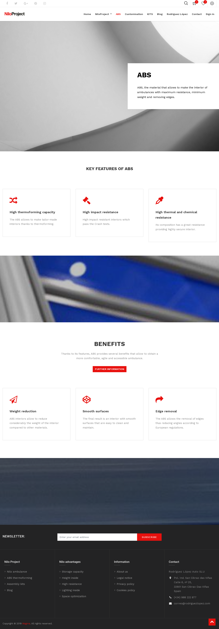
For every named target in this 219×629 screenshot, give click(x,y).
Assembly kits (16, 584)
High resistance (72, 584)
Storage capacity (72, 571)
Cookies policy (126, 590)
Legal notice (124, 577)
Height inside (70, 577)
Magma (26, 623)
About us (122, 571)
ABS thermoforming (19, 577)
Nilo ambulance (17, 571)
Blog (10, 590)
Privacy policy (125, 584)
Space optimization (74, 596)
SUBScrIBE (149, 537)
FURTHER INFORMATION (109, 369)
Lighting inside (71, 590)
